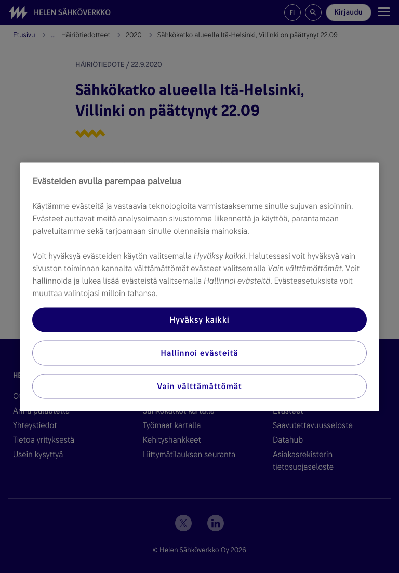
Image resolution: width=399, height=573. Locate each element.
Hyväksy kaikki (199, 319)
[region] (199, 286)
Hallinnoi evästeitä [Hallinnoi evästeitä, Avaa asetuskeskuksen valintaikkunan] (199, 352)
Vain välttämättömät (199, 386)
